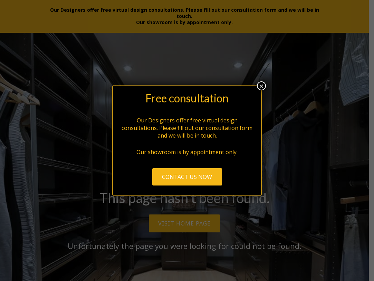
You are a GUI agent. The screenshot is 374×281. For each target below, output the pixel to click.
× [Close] (261, 85)
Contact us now (187, 177)
